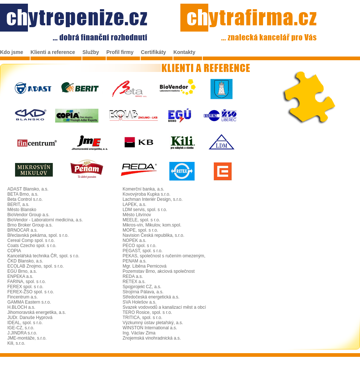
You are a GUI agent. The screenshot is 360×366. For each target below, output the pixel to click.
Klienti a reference (52, 52)
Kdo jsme (11, 52)
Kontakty (184, 52)
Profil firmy (120, 52)
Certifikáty (153, 52)
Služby (90, 52)
